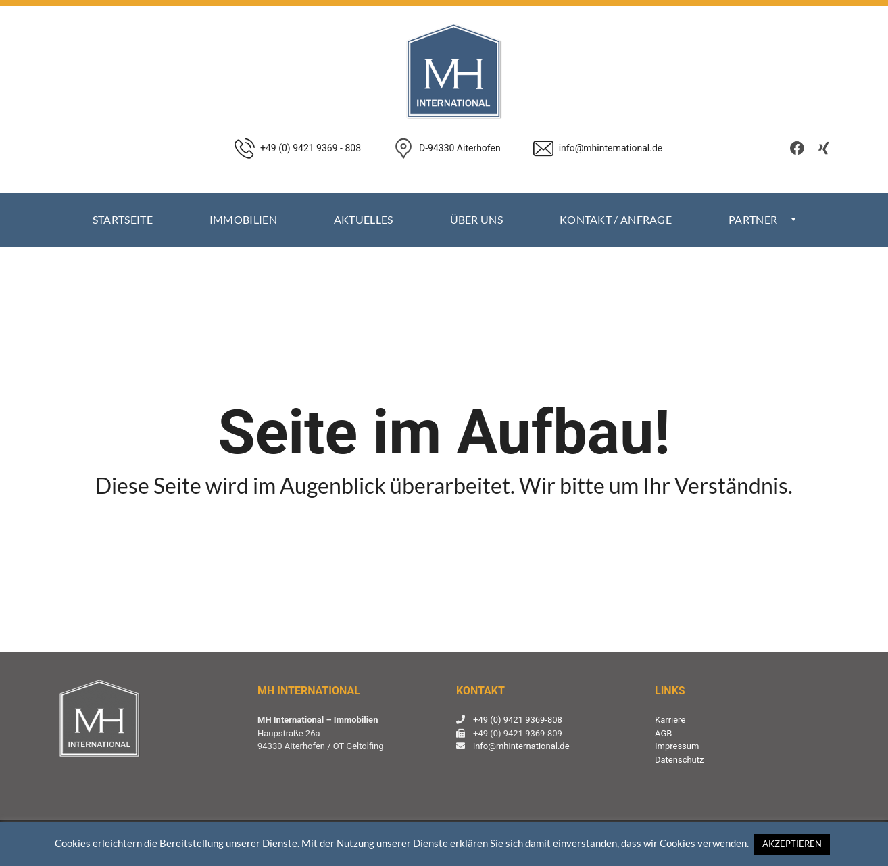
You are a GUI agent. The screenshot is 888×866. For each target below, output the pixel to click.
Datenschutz (679, 760)
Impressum (677, 746)
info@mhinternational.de (521, 746)
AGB (663, 733)
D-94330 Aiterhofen (460, 148)
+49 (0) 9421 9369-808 (517, 720)
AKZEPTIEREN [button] (792, 843)
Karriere (670, 720)
